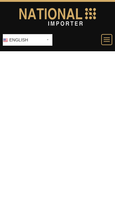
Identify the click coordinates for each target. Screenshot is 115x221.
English (15, 40)
